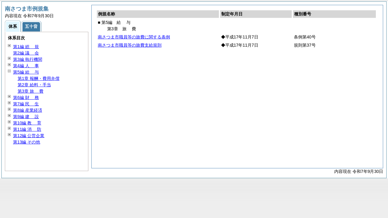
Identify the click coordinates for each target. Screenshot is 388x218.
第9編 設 (26, 116)
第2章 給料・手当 (34, 84)
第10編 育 (27, 123)
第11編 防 (27, 129)
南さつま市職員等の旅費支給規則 (130, 45)
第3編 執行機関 (27, 59)
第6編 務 (26, 97)
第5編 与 (26, 72)
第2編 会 (26, 53)
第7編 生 (26, 103)
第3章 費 (30, 91)
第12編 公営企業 (28, 135)
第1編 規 (26, 46)
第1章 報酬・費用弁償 (39, 78)
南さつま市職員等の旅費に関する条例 (134, 37)
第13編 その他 (26, 142)
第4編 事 (26, 65)
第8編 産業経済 (27, 110)
